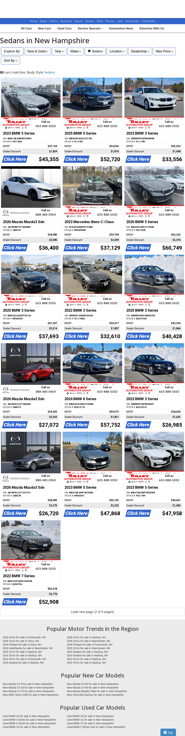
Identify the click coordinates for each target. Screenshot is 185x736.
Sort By (10, 60)
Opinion (90, 21)
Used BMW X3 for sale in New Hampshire (26, 716)
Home (33, 21)
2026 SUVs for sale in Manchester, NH (88, 641)
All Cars (26, 28)
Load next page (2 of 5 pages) (92, 612)
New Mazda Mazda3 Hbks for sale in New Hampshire (97, 691)
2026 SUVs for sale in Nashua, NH (86, 637)
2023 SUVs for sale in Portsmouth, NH (24, 659)
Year (59, 51)
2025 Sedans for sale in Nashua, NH (87, 651)
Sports (78, 21)
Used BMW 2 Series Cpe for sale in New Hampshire (96, 727)
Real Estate (132, 21)
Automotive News (121, 28)
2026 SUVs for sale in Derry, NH (21, 641)
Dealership (140, 51)
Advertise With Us (151, 28)
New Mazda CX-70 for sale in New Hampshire (28, 691)
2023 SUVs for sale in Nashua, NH (86, 659)
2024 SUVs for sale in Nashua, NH (22, 655)
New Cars (44, 28)
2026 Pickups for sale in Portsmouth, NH (89, 644)
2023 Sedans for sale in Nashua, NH (23, 662)
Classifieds (148, 21)
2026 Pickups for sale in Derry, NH (22, 644)
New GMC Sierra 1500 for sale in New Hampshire (31, 694)
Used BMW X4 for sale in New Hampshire (26, 727)
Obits (100, 21)
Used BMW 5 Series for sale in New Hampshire (29, 723)
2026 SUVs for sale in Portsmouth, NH (24, 637)
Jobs (120, 21)
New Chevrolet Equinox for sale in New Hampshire (95, 694)
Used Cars (64, 28)
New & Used (37, 51)
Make (75, 51)
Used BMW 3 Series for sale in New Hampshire (29, 719)
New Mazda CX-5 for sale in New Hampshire (28, 684)
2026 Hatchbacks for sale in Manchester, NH (28, 648)
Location (117, 51)
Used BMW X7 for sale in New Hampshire (90, 723)
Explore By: (12, 51)
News (43, 21)
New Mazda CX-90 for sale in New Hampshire (93, 687)
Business (66, 21)
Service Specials (90, 28)
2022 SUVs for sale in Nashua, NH (86, 662)
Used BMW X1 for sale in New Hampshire (90, 719)
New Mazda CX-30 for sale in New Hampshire (28, 687)
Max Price (164, 51)
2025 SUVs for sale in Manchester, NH (88, 648)
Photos (110, 21)
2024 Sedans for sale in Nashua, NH (87, 655)
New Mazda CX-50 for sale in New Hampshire (93, 684)
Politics (53, 21)
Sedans (95, 51)
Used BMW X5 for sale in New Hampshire (90, 716)
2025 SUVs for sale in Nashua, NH (22, 651)
